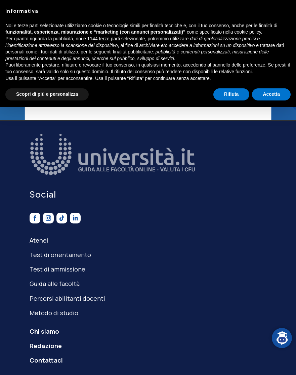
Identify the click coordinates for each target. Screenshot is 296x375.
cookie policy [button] (248, 32)
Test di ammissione (57, 269)
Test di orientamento (60, 255)
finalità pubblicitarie (133, 51)
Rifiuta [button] (231, 94)
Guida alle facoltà (55, 284)
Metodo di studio (54, 313)
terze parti (109, 38)
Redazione (46, 346)
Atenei (39, 240)
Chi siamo (44, 331)
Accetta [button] (271, 94)
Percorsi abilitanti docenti (67, 298)
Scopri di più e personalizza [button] (47, 94)
